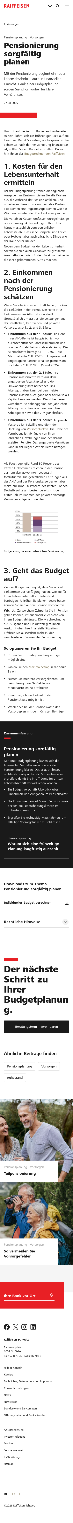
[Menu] (67, 6)
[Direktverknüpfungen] (50, 6)
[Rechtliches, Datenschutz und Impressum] (28, 1381)
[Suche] (57, 6)
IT (20, 1493)
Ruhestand (15, 1078)
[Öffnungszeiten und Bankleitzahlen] (25, 1415)
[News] (7, 1394)
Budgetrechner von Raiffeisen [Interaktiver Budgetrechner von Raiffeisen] (44, 153)
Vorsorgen (49, 1066)
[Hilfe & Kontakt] (13, 1367)
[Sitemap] (8, 1463)
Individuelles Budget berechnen (36, 903)
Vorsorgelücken (37, 429)
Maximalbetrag (39, 667)
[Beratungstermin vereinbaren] (36, 1027)
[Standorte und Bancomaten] (20, 1408)
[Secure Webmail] (13, 1450)
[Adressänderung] (14, 1429)
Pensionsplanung (19, 1066)
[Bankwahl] (25, 1296)
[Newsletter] (10, 1401)
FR (13, 1493)
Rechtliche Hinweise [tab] (22, 922)
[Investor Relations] (14, 1436)
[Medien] (8, 1443)
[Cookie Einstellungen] (16, 1388)
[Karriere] (8, 1374)
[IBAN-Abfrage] (12, 1457)
